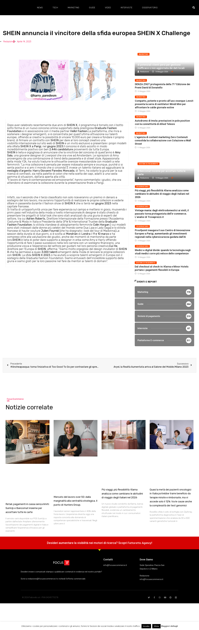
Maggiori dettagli (169, 626)
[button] (193, 7)
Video (108, 7)
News (40, 7)
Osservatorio (150, 7)
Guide (92, 7)
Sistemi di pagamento (148, 164)
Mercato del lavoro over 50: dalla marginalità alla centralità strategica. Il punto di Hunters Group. (75, 512)
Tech (55, 7)
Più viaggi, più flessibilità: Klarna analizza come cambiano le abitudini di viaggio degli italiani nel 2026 (162, 194)
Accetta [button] (146, 626)
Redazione (144, 72)
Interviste (126, 7)
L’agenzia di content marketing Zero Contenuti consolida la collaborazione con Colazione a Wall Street (163, 140)
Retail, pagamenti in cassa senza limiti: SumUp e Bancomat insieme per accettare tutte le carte (164, 171)
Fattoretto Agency (139, 555)
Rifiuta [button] (156, 626)
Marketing (73, 7)
